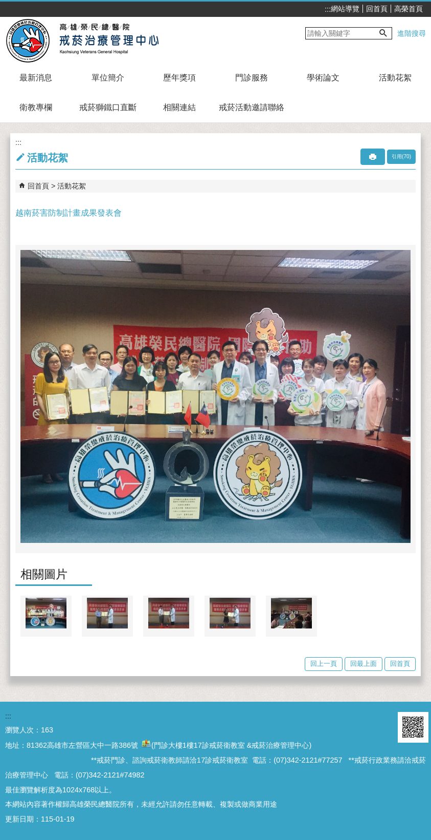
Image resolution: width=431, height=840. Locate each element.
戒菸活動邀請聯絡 (251, 107)
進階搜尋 (411, 33)
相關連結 (179, 107)
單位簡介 (108, 77)
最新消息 (35, 77)
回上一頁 (323, 663)
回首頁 (377, 9)
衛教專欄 (35, 107)
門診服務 (251, 77)
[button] (383, 33)
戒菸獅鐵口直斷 (108, 107)
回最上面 (363, 663)
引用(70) (401, 156)
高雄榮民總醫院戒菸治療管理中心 (94, 40)
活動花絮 (395, 77)
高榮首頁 (408, 9)
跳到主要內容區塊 (5, 5)
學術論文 (323, 77)
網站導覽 (345, 9)
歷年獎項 (179, 77)
